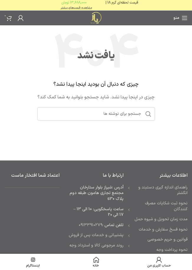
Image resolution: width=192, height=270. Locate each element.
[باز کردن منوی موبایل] (180, 18)
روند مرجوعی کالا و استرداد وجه (96, 245)
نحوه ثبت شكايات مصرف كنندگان (166, 206)
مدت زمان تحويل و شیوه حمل (161, 219)
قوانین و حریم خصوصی (167, 239)
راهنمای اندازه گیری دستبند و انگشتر (163, 190)
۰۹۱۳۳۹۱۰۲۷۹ (90, 225)
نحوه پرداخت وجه (172, 250)
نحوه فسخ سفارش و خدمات (163, 229)
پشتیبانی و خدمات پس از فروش (96, 235)
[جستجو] (96, 114)
